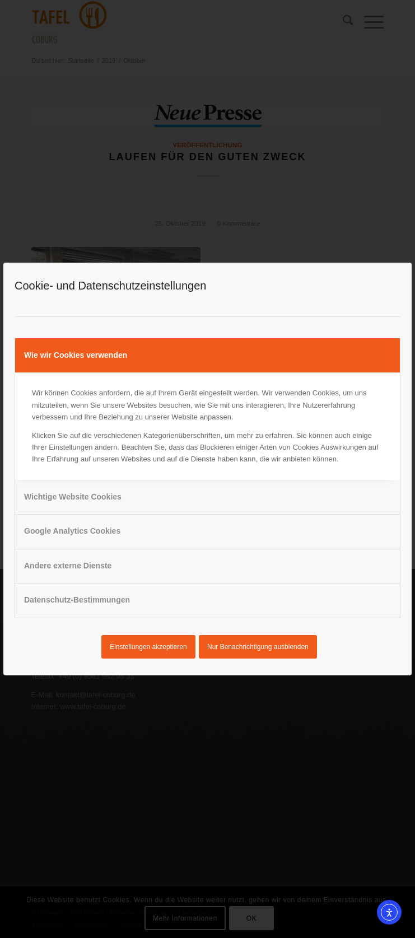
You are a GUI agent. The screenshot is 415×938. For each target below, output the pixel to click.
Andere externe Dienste (67, 565)
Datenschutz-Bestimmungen (77, 599)
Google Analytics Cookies (72, 530)
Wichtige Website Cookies (73, 496)
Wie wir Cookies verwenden (75, 355)
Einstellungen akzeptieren (148, 647)
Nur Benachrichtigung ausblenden (258, 647)
